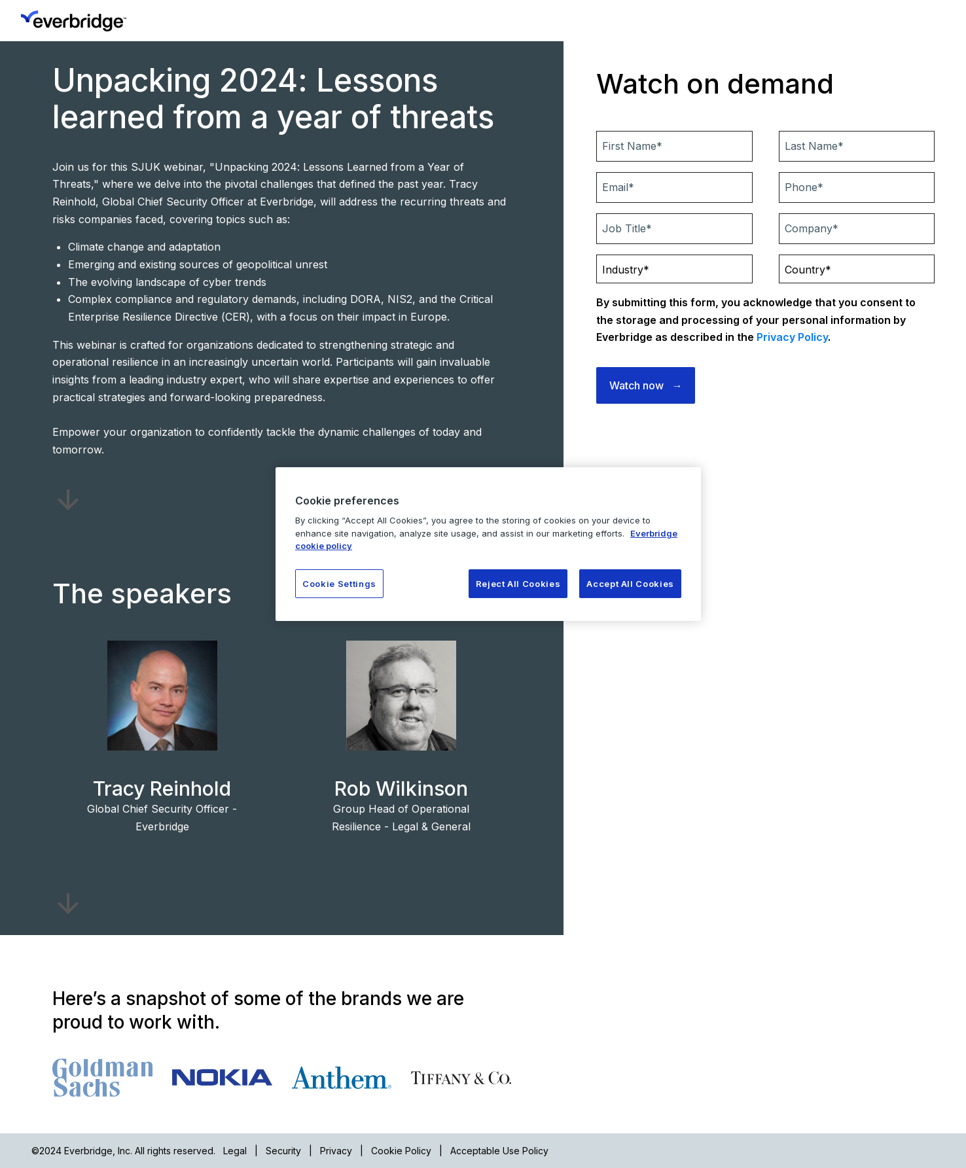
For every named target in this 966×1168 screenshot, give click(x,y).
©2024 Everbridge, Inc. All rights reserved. (123, 1150)
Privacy (336, 1150)
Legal (235, 1150)
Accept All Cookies (630, 583)
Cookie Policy (401, 1150)
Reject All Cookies (518, 583)
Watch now (636, 385)
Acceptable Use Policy (499, 1150)
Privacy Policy (792, 337)
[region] (488, 544)
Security (283, 1150)
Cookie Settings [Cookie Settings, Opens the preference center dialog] (339, 583)
